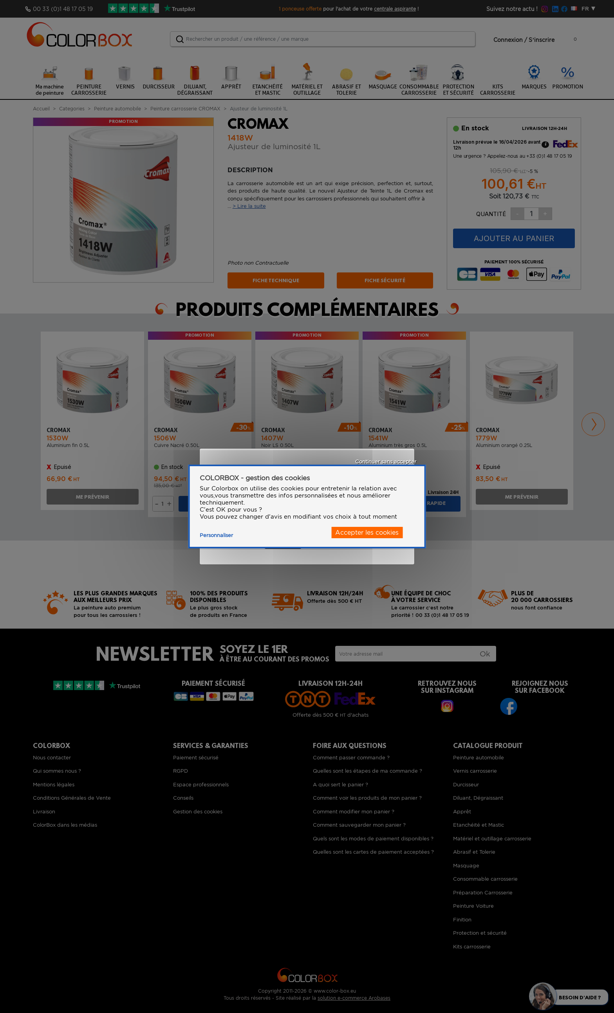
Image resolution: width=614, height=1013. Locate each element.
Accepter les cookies (367, 532)
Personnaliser (216, 535)
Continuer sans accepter (385, 462)
